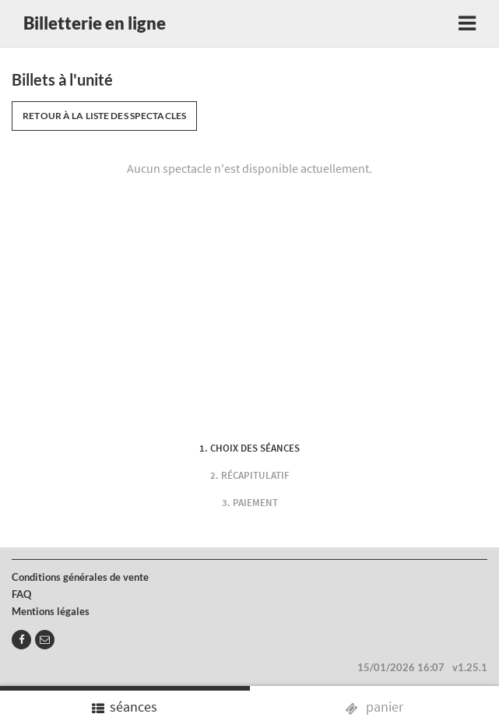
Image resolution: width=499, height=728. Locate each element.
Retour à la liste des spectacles (104, 115)
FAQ (21, 594)
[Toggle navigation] (467, 23)
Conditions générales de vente (80, 577)
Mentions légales (51, 611)
